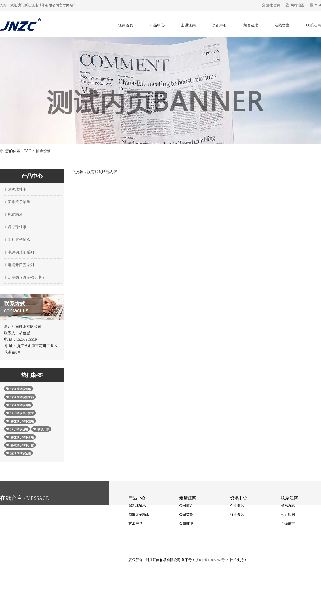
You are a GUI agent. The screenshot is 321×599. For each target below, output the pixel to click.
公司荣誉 (186, 515)
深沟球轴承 (15, 189)
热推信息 (273, 5)
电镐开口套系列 (19, 265)
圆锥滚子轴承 (17, 202)
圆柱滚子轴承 (17, 240)
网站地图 (297, 5)
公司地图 (288, 515)
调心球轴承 (15, 227)
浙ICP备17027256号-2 (211, 560)
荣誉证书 (250, 25)
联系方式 (288, 506)
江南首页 (125, 25)
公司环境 (186, 524)
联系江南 (313, 25)
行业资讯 (237, 515)
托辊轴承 (13, 215)
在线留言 (282, 25)
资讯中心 (219, 25)
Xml (318, 5)
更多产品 (135, 524)
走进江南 (188, 25)
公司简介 (186, 506)
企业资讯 (237, 506)
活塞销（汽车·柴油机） (25, 277)
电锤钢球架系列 (19, 252)
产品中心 (157, 25)
